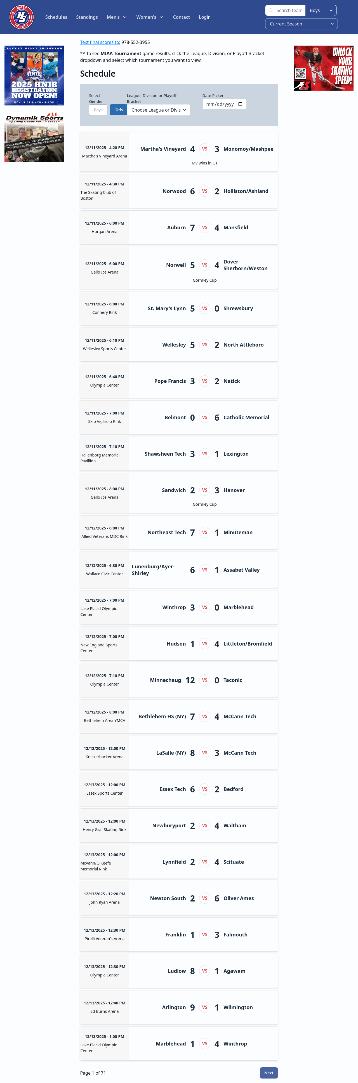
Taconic (232, 680)
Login (205, 17)
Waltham (234, 825)
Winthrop (174, 607)
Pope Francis (170, 381)
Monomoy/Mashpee (248, 148)
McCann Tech (239, 716)
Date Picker (224, 101)
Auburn (176, 227)
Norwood (174, 191)
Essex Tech (172, 789)
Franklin (175, 934)
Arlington (174, 1007)
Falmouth (235, 934)
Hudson (176, 643)
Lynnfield (174, 861)
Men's (117, 17)
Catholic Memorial (246, 417)
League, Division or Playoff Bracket (158, 104)
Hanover (234, 490)
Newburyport (169, 825)
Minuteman (238, 532)
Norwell (176, 265)
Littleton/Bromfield (247, 643)
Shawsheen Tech (165, 453)
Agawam (234, 970)
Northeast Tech (166, 532)
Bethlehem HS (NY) (162, 716)
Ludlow (177, 970)
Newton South (168, 898)
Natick (231, 381)
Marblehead (238, 607)
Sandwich (174, 490)
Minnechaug (165, 680)
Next (269, 1072)
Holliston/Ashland (245, 191)
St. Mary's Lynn (167, 308)
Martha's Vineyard (163, 148)
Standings (87, 17)
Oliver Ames (238, 898)
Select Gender (101, 104)
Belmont (175, 417)
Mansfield (235, 227)
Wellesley (174, 344)
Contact (181, 17)
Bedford (233, 789)
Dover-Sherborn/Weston (245, 265)
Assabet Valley (241, 569)
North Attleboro (243, 344)
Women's (150, 17)
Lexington (236, 453)
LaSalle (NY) (171, 752)
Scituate (233, 861)
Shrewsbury (238, 308)
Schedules (56, 17)
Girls (118, 109)
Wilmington (238, 1007)
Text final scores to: (100, 42)
